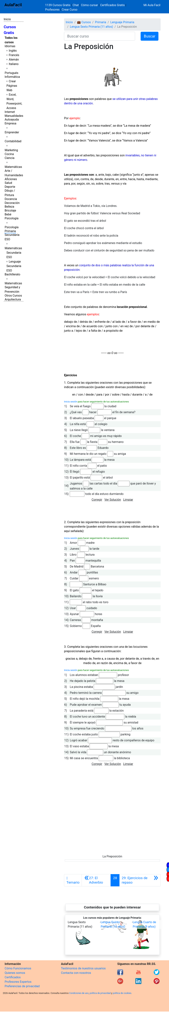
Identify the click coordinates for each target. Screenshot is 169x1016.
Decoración (12, 203)
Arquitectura (13, 299)
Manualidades (14, 116)
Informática (12, 77)
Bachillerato (12, 274)
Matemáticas (13, 167)
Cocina (9, 154)
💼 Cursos (84, 22)
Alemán (14, 59)
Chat (76, 5)
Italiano (14, 64)
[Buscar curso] (99, 36)
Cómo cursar (89, 5)
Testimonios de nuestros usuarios (83, 968)
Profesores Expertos (18, 982)
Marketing (11, 150)
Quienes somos (15, 973)
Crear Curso (69, 9)
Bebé (8, 214)
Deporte (10, 186)
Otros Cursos (13, 295)
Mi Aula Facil (151, 5)
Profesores (52, 9)
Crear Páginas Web (11, 85)
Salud (8, 183)
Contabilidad (13, 141)
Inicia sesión (70, 401)
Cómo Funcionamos (18, 968)
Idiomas (10, 46)
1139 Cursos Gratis (58, 5)
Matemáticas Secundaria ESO (13, 252)
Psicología (11, 218)
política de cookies (122, 993)
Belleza (9, 206)
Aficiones (11, 179)
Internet (10, 112)
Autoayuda (12, 119)
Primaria (10, 231)
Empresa (10, 123)
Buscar (149, 36)
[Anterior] (96, 880)
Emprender (12, 132)
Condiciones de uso (79, 993)
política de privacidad (100, 993)
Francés (14, 55)
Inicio (7, 19)
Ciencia (9, 158)
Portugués (11, 73)
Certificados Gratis (112, 5)
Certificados (13, 977)
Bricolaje (10, 210)
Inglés (13, 50)
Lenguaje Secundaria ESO (13, 266)
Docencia (11, 199)
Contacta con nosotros (76, 973)
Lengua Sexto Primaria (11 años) (91, 26)
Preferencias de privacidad (22, 986)
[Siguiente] (140, 880)
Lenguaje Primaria (122, 22)
